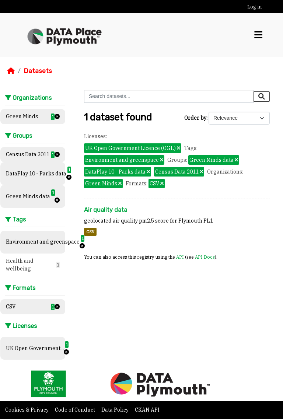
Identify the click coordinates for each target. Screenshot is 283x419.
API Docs (205, 257)
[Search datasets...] (169, 96)
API (180, 257)
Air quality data (105, 209)
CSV (90, 231)
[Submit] (262, 96)
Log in (254, 7)
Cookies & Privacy (27, 409)
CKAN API (147, 409)
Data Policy (115, 409)
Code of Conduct (75, 409)
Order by (195, 118)
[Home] (11, 70)
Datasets (38, 70)
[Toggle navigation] (258, 35)
